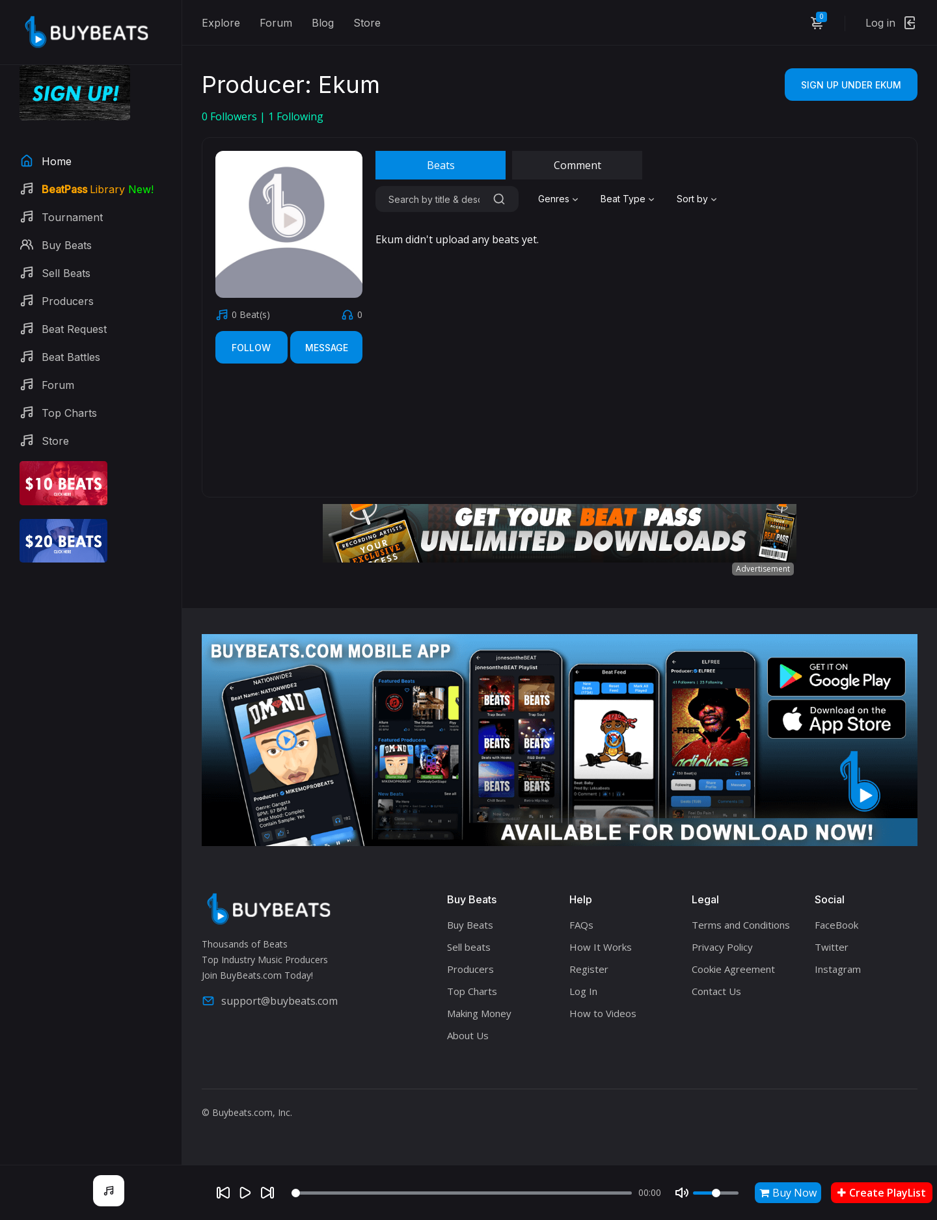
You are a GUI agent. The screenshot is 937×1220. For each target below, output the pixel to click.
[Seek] (462, 1193)
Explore (221, 22)
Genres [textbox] (553, 198)
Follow (251, 347)
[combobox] (559, 199)
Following (295, 116)
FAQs (581, 924)
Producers (470, 968)
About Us (468, 1035)
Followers (231, 116)
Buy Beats (470, 924)
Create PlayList (881, 1193)
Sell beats (469, 946)
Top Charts (472, 991)
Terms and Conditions (741, 924)
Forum (276, 22)
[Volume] (716, 1193)
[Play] (245, 1192)
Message (326, 347)
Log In (583, 991)
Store (367, 22)
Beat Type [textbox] (623, 198)
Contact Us (716, 991)
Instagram (838, 968)
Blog (323, 22)
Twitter (832, 946)
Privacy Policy (722, 946)
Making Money (479, 1013)
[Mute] (682, 1192)
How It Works (600, 946)
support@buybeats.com (270, 1001)
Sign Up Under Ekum (851, 84)
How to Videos (602, 1013)
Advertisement (763, 568)
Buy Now (788, 1193)
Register (588, 968)
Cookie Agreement (733, 968)
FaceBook (836, 924)
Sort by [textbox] (692, 198)
